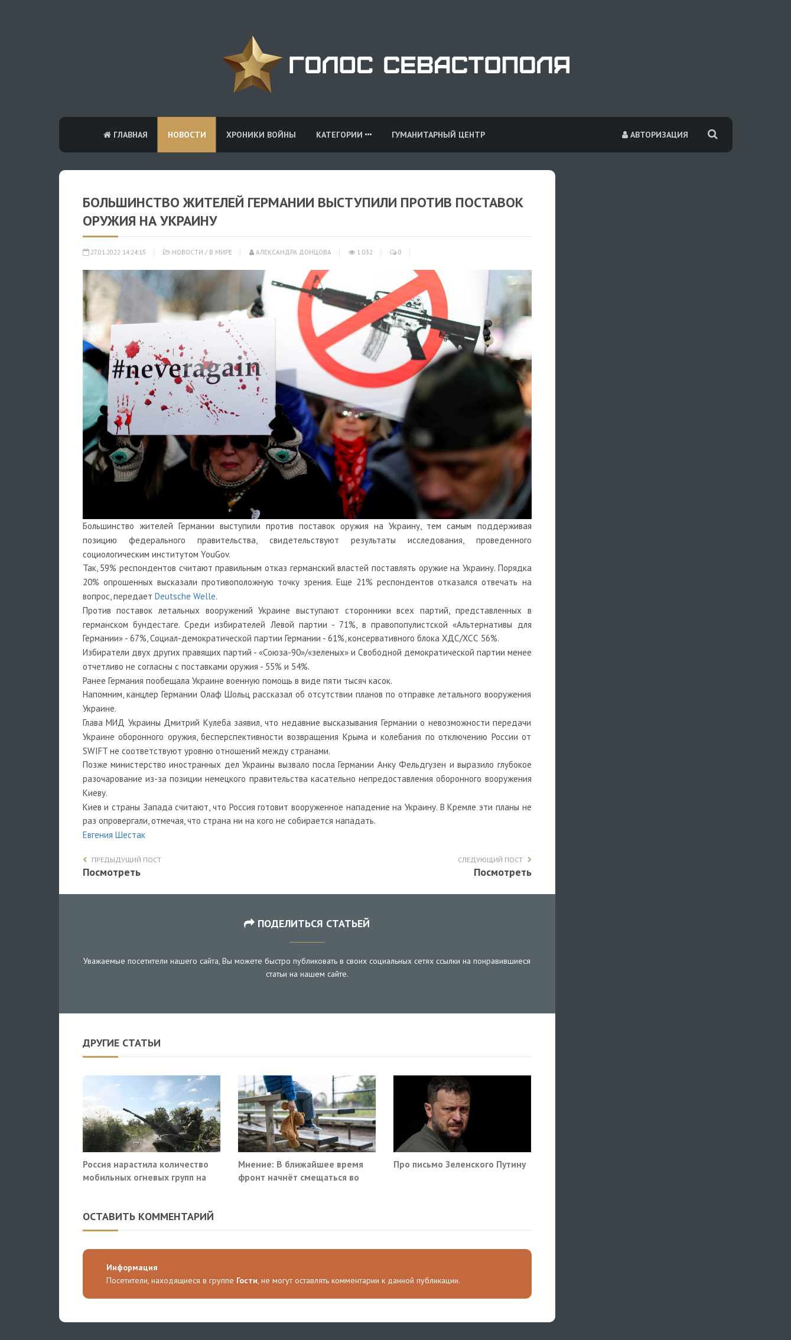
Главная (125, 134)
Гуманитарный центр (438, 134)
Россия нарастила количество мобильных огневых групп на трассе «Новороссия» (146, 1176)
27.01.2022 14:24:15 (114, 252)
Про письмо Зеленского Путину (459, 1164)
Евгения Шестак (114, 834)
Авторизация (655, 134)
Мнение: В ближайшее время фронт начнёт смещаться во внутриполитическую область (301, 1176)
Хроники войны (261, 134)
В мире (220, 252)
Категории (344, 134)
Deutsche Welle (185, 596)
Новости (187, 134)
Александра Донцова (290, 252)
